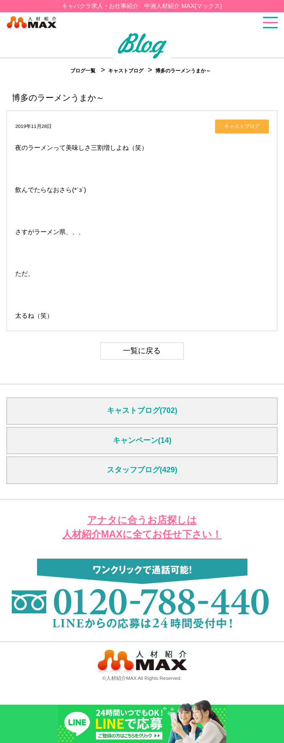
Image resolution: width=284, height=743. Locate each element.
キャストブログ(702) (142, 410)
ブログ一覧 (83, 70)
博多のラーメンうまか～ (183, 70)
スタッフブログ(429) (142, 470)
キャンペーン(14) (142, 440)
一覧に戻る (142, 350)
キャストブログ (126, 70)
